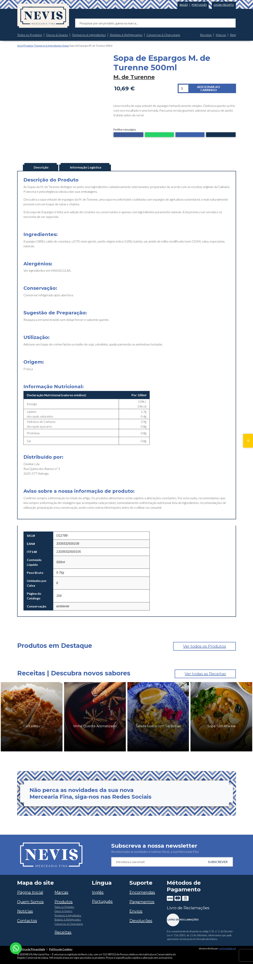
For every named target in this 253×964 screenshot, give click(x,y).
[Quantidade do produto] (183, 88)
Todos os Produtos (29, 35)
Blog (233, 35)
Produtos (28, 45)
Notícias (25, 911)
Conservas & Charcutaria (163, 35)
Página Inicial (30, 892)
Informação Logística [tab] (85, 167)
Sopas (66, 45)
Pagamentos (141, 901)
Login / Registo (224, 4)
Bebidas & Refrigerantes (126, 35)
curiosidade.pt (227, 948)
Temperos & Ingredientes (89, 35)
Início (20, 45)
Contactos (27, 920)
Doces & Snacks (57, 35)
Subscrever (218, 862)
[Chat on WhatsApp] (16, 948)
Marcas (221, 35)
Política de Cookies (60, 949)
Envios (135, 911)
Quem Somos (30, 901)
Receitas (206, 35)
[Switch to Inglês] (183, 4)
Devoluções (140, 920)
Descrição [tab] (41, 167)
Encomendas (142, 892)
